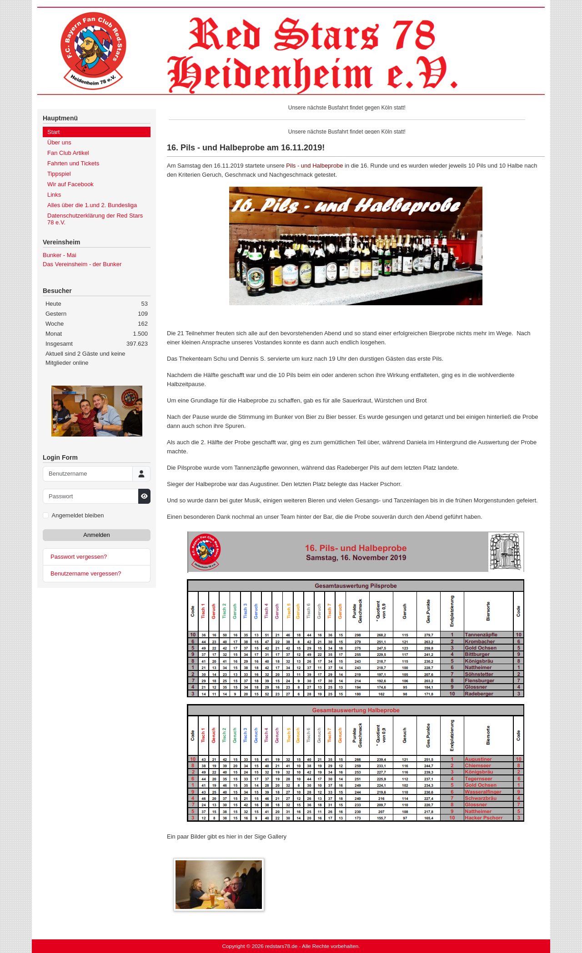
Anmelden (96, 534)
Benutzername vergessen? (85, 573)
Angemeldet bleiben (78, 515)
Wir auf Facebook (70, 184)
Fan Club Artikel (68, 152)
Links (54, 194)
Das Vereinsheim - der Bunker (82, 264)
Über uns (59, 142)
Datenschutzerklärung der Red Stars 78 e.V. (95, 219)
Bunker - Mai (59, 255)
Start (53, 132)
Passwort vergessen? (78, 556)
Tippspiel (59, 173)
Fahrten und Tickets (73, 163)
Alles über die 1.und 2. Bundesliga (92, 205)
